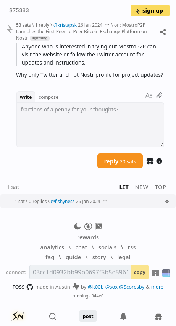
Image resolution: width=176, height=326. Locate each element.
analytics (52, 247)
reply (120, 161)
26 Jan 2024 (90, 25)
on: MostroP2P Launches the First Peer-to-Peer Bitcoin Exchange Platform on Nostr (81, 31)
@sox (111, 286)
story (99, 257)
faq (49, 257)
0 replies (38, 201)
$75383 (19, 11)
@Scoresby (131, 286)
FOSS (23, 287)
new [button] (142, 186)
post (88, 316)
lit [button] (124, 186)
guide (73, 257)
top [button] (160, 186)
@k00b (96, 286)
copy (139, 272)
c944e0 (96, 296)
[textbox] (90, 124)
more (157, 286)
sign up (148, 10)
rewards (88, 237)
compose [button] (48, 97)
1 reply (42, 25)
